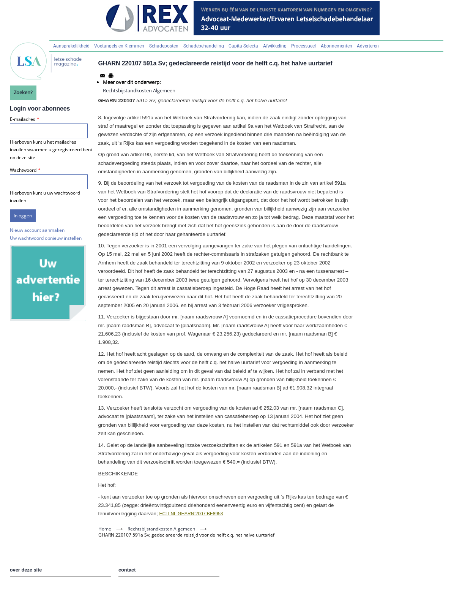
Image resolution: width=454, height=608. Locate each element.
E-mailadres (22, 119)
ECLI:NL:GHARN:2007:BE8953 (191, 513)
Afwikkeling (275, 46)
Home (104, 529)
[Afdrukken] (111, 75)
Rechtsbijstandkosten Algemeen (139, 90)
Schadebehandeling (203, 46)
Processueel (303, 46)
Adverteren (368, 46)
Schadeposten (163, 46)
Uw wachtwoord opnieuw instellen (46, 238)
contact (127, 570)
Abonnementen (336, 46)
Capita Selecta (243, 46)
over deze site (26, 570)
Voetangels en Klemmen (119, 46)
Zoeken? (23, 92)
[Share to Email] (102, 75)
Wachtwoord (23, 170)
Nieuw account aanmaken (37, 230)
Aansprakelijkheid (71, 46)
